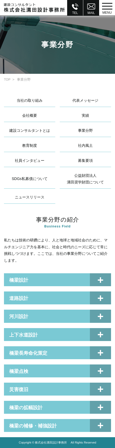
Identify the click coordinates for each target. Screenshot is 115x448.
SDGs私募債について (30, 179)
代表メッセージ (85, 100)
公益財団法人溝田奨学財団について (85, 178)
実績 (85, 115)
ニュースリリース (29, 197)
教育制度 (29, 145)
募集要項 (85, 160)
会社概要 (29, 115)
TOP (7, 79)
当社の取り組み (30, 100)
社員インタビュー (29, 160)
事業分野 (85, 130)
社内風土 (85, 145)
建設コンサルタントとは (29, 130)
